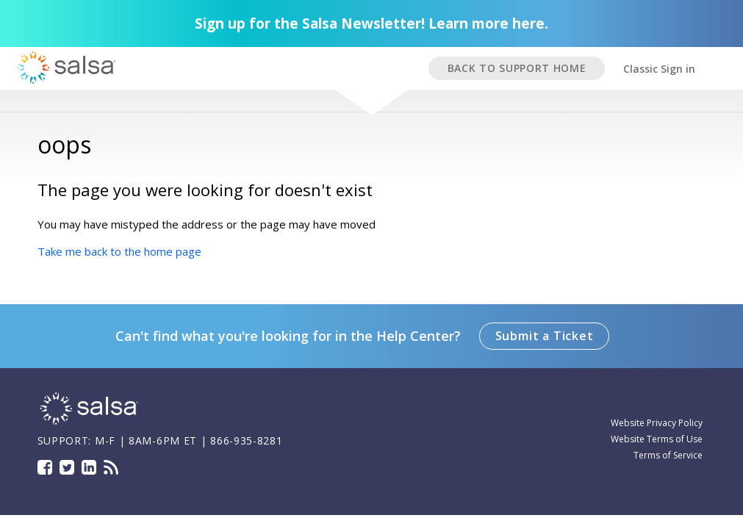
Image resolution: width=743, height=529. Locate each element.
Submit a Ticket (544, 336)
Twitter (67, 467)
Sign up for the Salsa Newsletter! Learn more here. (371, 23)
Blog (111, 467)
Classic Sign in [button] (659, 69)
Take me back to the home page (119, 251)
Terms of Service (668, 455)
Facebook (44, 467)
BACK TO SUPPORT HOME (517, 68)
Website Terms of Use (657, 439)
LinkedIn (89, 467)
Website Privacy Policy (657, 423)
